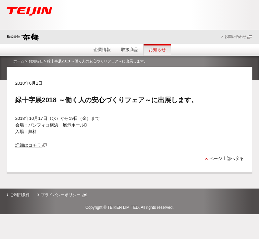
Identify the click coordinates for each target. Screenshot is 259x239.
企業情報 (102, 49)
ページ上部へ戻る (226, 158)
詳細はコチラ (31, 145)
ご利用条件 (20, 195)
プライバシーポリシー (64, 195)
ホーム (18, 61)
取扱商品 (129, 49)
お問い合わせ (238, 37)
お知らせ (157, 49)
